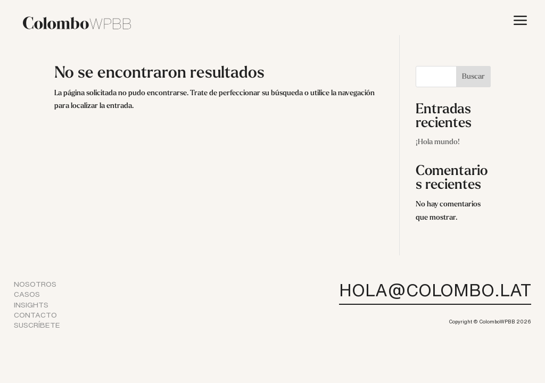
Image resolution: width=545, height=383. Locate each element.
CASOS (27, 294)
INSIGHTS (31, 305)
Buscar (473, 77)
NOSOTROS (35, 284)
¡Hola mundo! (438, 142)
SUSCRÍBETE (37, 325)
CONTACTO (35, 315)
